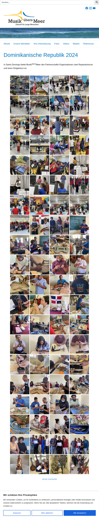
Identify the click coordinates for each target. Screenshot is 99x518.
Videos (66, 44)
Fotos (56, 44)
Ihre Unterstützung (42, 44)
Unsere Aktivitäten (21, 44)
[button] (97, 2)
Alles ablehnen (47, 513)
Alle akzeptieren (79, 513)
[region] (49, 504)
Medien (76, 44)
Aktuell (7, 44)
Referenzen (88, 44)
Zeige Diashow (49, 479)
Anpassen (17, 513)
